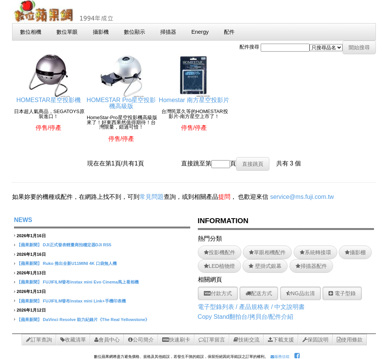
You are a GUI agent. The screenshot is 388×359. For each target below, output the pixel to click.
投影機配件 (219, 252)
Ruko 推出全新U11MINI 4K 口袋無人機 (80, 263)
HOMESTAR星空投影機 (48, 97)
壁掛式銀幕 (265, 266)
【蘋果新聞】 (29, 244)
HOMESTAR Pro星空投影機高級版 (121, 100)
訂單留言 (212, 340)
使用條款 (350, 340)
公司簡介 (141, 340)
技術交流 (246, 340)
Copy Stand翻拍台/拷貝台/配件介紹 (246, 316)
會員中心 (107, 340)
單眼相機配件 (267, 252)
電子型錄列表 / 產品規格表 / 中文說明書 (251, 307)
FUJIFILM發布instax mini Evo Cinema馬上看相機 (91, 282)
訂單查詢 (39, 340)
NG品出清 (300, 293)
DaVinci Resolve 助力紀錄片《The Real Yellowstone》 (96, 319)
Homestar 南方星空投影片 (194, 97)
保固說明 (315, 340)
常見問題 (151, 197)
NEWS (23, 220)
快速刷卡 (176, 340)
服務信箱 (280, 356)
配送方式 (259, 293)
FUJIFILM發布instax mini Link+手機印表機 (84, 301)
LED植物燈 (219, 266)
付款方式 (218, 293)
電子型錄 (342, 293)
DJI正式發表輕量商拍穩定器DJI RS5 (77, 244)
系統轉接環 (315, 252)
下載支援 (281, 340)
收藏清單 (73, 340)
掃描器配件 (311, 266)
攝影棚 (355, 252)
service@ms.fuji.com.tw (302, 197)
